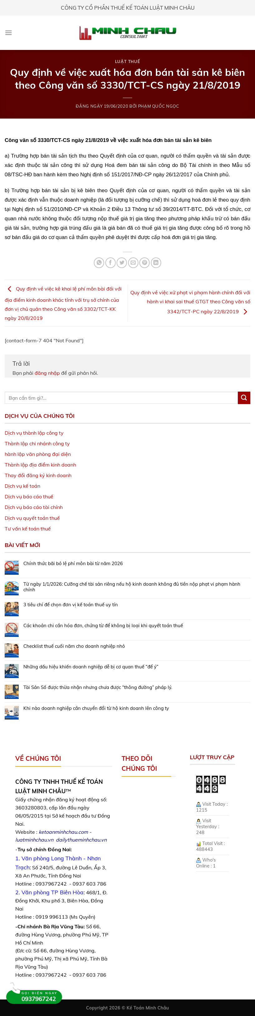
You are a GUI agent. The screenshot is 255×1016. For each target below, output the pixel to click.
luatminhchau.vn (34, 840)
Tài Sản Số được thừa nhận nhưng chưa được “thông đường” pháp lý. (97, 687)
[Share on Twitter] (122, 262)
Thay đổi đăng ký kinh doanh (38, 475)
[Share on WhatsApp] (99, 262)
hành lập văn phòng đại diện (38, 454)
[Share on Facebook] (110, 262)
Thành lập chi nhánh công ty (37, 443)
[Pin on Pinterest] (144, 262)
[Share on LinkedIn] (156, 262)
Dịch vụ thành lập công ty (34, 433)
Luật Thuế (127, 61)
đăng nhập (47, 373)
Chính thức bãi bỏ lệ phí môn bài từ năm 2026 (73, 563)
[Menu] (8, 32)
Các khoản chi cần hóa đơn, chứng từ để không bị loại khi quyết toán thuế (103, 625)
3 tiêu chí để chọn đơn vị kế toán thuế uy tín (70, 605)
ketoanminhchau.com (63, 832)
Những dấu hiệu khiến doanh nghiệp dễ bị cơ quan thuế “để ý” (90, 667)
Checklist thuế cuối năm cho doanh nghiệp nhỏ (74, 646)
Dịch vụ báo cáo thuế (29, 496)
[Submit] (244, 398)
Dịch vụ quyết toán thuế (32, 518)
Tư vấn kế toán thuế (28, 528)
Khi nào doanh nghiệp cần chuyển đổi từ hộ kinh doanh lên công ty (96, 708)
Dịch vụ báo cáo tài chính (34, 507)
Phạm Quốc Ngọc (158, 106)
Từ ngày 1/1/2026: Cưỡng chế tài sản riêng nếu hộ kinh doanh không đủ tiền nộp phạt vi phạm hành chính (131, 587)
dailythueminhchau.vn (81, 840)
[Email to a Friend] (133, 262)
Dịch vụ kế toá (21, 486)
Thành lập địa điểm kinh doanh (40, 465)
